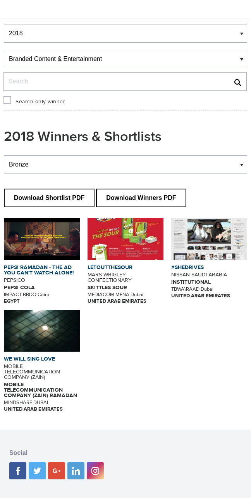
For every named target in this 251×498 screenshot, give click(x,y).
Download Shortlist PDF (49, 197)
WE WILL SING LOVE (29, 359)
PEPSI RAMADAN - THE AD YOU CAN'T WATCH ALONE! (39, 270)
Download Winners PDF (141, 197)
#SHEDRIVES (187, 267)
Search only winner (40, 101)
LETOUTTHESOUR (110, 267)
